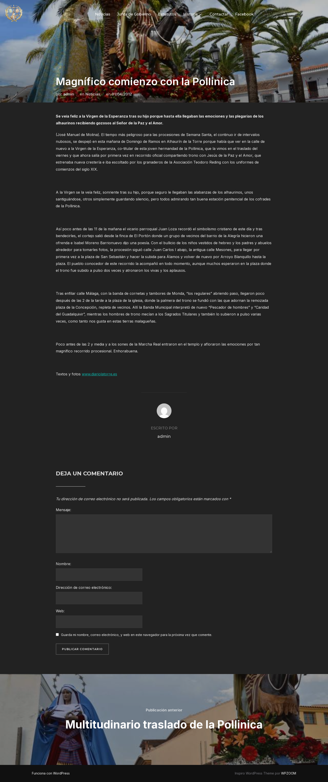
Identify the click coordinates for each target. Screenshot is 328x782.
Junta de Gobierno (134, 14)
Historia (193, 14)
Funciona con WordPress (51, 773)
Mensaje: (63, 510)
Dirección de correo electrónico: (84, 587)
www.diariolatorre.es (99, 374)
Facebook (244, 14)
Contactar (219, 14)
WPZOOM (288, 773)
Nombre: (63, 564)
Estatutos (167, 14)
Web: (60, 611)
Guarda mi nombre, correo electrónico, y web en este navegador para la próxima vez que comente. (136, 635)
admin (68, 94)
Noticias (102, 14)
